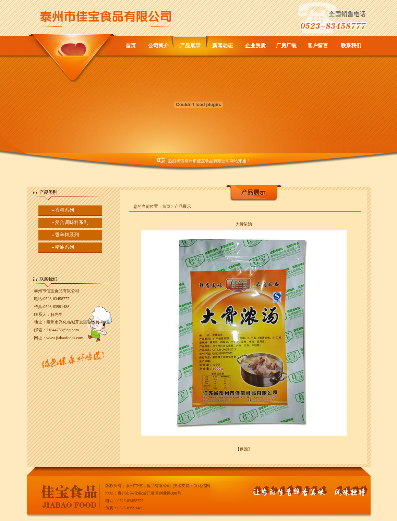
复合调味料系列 (71, 222)
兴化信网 (202, 485)
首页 (130, 45)
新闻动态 (222, 45)
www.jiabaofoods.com (64, 337)
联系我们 (351, 45)
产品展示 (190, 45)
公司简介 (158, 45)
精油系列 (64, 247)
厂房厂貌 (286, 45)
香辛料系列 (67, 234)
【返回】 (244, 449)
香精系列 (64, 210)
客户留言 (318, 45)
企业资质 (255, 45)
